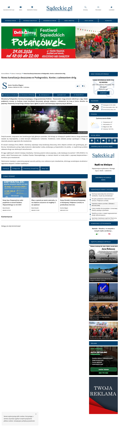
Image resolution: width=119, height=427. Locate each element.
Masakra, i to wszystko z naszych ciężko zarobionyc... (103, 232)
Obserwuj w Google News (103, 179)
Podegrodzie (16, 168)
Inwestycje (6, 168)
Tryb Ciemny (98, 8)
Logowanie (111, 8)
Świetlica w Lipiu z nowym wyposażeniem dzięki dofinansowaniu (104, 214)
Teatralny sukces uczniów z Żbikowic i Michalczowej (103, 204)
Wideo (20, 8)
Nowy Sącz (45, 168)
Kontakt (103, 93)
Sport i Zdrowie (89, 20)
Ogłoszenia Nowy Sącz (8, 8)
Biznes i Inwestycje (69, 20)
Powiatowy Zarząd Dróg (30, 168)
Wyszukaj (85, 8)
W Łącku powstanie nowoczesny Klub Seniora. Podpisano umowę (103, 199)
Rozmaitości (108, 20)
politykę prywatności (28, 421)
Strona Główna (5, 73)
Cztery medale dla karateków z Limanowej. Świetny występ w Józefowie (105, 209)
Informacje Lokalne (10, 20)
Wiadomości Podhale (32, 8)
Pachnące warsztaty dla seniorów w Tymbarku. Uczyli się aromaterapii (102, 195)
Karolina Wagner (17, 85)
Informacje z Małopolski (30, 20)
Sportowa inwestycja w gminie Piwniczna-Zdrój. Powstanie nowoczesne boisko (104, 219)
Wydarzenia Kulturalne (49, 20)
